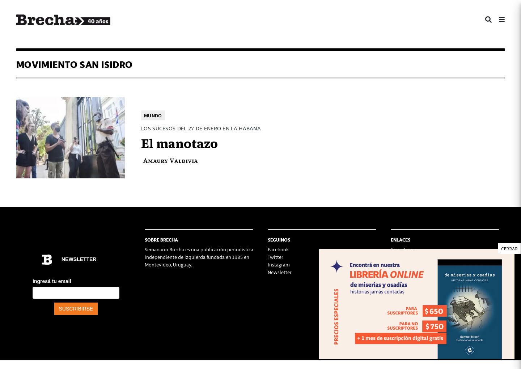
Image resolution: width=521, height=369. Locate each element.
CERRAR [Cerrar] (509, 248)
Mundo (153, 115)
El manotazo (179, 142)
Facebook (278, 249)
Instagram (279, 264)
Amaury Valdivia (170, 160)
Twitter (275, 256)
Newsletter (280, 272)
